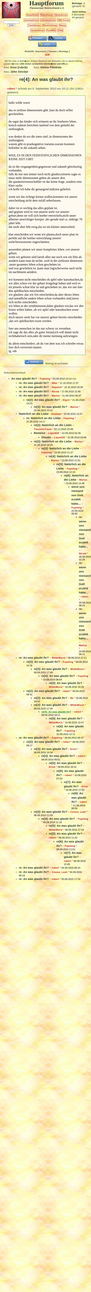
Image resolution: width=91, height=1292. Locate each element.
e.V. (62, 8)
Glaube (46, 437)
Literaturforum (48, 20)
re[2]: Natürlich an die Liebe (52, 425)
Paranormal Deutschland (44, 8)
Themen (52, 51)
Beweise (39, 432)
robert (11, 88)
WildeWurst (58, 657)
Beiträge (63, 51)
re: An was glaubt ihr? (34, 382)
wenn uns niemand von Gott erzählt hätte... (77, 495)
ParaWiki (51, 30)
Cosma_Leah (78, 811)
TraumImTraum (43, 429)
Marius (56, 395)
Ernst (73, 749)
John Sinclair (19, 71)
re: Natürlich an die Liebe (43, 418)
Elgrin (66, 400)
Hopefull (57, 387)
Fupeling (45, 378)
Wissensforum (50, 25)
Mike (54, 383)
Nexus (62, 25)
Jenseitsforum (31, 20)
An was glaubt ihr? (24, 378)
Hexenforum (61, 15)
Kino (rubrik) (19, 67)
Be (71, 698)
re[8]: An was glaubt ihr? (78, 797)
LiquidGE (53, 433)
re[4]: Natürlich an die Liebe (67, 456)
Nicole (55, 391)
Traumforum (34, 25)
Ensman (56, 413)
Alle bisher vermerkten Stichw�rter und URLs (44, 64)
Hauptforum (32, 15)
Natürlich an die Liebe (34, 413)
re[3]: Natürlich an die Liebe (60, 448)
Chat (60, 30)
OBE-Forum (63, 20)
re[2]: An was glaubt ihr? (43, 399)
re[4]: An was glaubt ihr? (58, 675)
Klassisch (40, 51)
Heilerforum (47, 15)
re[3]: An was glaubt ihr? (50, 406)
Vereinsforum (37, 30)
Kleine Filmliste (50, 67)
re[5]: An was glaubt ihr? (65, 683)
